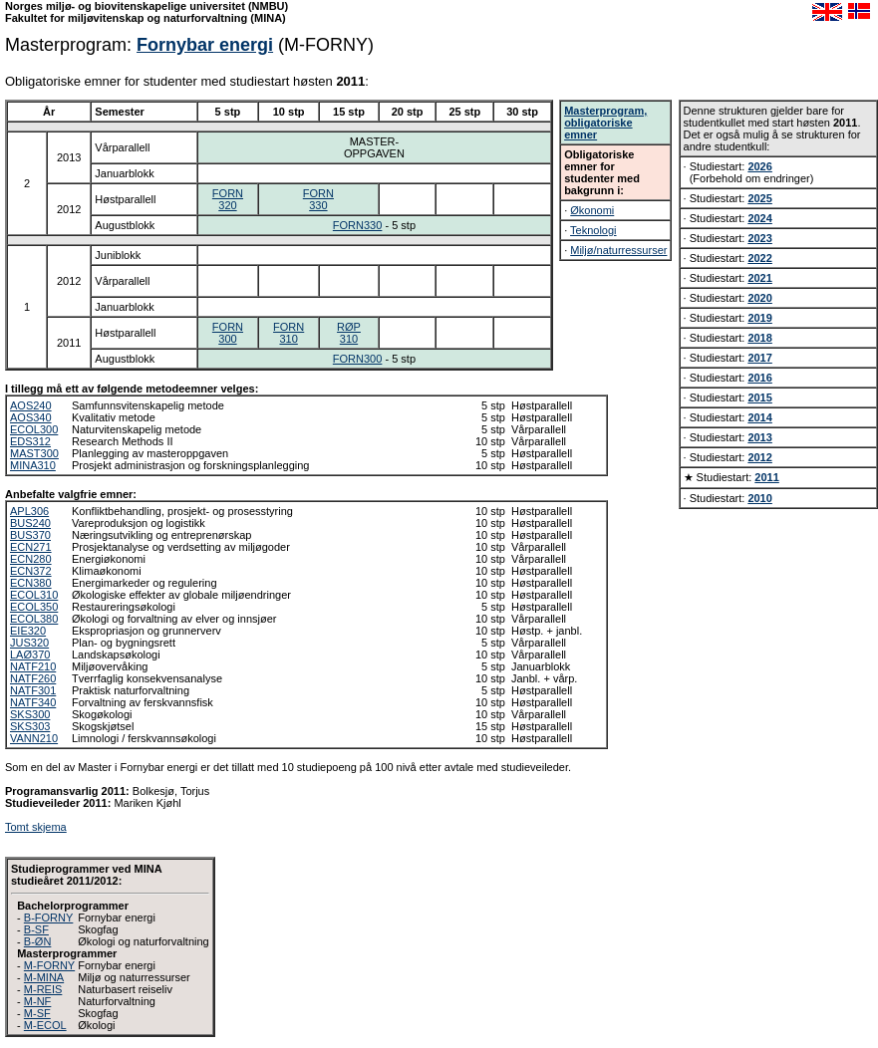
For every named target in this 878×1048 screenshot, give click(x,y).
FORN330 (318, 199)
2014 (759, 417)
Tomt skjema (36, 827)
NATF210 (33, 666)
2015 (759, 397)
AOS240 (31, 405)
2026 (759, 166)
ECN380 (31, 583)
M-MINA (44, 977)
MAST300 (34, 453)
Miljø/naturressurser (618, 250)
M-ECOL (45, 1025)
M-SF (37, 1013)
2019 (759, 318)
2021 (759, 278)
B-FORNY (49, 917)
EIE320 (28, 631)
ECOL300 (34, 429)
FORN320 (227, 199)
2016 (759, 378)
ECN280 (31, 559)
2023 (759, 238)
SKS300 (30, 714)
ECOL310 (34, 595)
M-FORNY (49, 965)
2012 (759, 457)
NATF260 (33, 678)
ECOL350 (34, 607)
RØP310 (349, 333)
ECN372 (31, 571)
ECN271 (31, 547)
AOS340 (31, 417)
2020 (759, 298)
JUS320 (29, 643)
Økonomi (592, 210)
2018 (759, 338)
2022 (759, 258)
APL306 (29, 511)
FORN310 (288, 333)
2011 (766, 477)
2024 (759, 218)
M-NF (38, 1001)
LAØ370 (30, 654)
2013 (759, 437)
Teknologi (593, 230)
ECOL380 (34, 619)
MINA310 (33, 465)
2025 (759, 198)
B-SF (36, 929)
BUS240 (30, 523)
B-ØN (38, 941)
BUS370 (30, 535)
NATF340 (33, 702)
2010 (759, 498)
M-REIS (43, 989)
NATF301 (33, 690)
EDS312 (30, 441)
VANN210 (34, 738)
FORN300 (227, 333)
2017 (759, 358)
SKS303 (30, 726)
